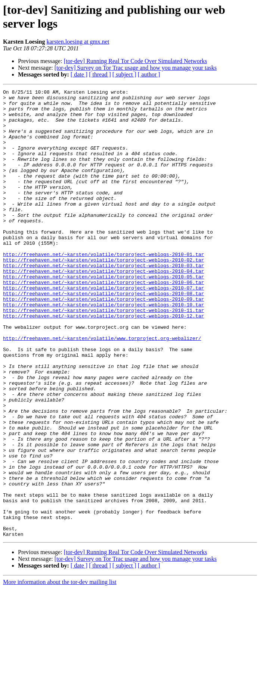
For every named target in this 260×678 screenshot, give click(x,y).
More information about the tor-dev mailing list (60, 671)
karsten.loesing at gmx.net (77, 41)
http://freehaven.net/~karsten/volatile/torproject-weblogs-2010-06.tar (103, 321)
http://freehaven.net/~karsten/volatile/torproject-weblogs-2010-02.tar (103, 294)
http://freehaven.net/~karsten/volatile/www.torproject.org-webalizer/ (102, 388)
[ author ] (149, 74)
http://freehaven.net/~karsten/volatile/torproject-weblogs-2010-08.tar (103, 334)
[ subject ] (124, 74)
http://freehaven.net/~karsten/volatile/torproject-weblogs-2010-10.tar (103, 348)
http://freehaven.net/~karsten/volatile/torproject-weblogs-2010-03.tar (103, 301)
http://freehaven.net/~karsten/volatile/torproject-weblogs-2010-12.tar (103, 361)
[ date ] (79, 74)
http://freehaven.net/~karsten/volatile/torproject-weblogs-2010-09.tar (103, 341)
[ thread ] (100, 74)
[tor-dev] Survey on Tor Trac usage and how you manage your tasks (136, 68)
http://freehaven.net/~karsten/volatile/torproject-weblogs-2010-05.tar (103, 314)
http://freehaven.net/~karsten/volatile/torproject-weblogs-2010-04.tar (103, 307)
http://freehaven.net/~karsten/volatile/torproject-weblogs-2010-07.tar (103, 328)
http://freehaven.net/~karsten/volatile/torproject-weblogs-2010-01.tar (103, 287)
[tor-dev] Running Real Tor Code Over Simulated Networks (135, 61)
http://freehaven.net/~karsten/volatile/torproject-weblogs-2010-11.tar (103, 355)
